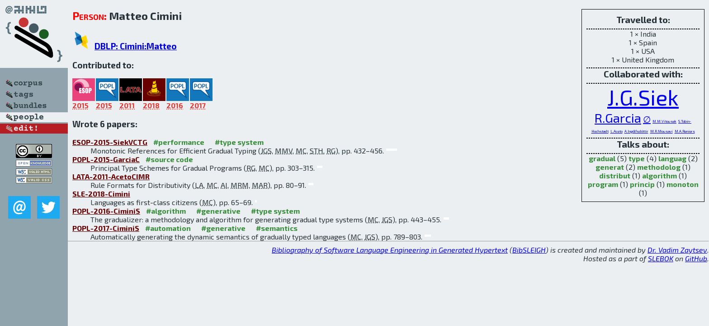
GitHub (696, 258)
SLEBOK (660, 258)
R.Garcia (618, 117)
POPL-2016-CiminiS (106, 210)
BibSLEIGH (529, 249)
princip (642, 184)
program (603, 184)
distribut (614, 175)
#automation (168, 228)
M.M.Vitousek (664, 121)
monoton (682, 184)
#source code (169, 159)
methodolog (659, 167)
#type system (239, 142)
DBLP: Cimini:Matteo (136, 46)
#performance (178, 142)
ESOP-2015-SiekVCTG (109, 142)
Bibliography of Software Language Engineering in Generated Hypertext (390, 249)
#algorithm (166, 210)
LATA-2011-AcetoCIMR (111, 176)
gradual (602, 158)
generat (610, 167)
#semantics (277, 228)
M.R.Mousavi (661, 131)
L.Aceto (616, 131)
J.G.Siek (643, 97)
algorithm (659, 175)
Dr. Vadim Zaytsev (677, 249)
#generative (218, 210)
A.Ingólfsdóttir (636, 131)
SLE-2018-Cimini (101, 193)
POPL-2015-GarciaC (106, 159)
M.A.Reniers (685, 131)
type (637, 158)
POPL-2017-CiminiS (105, 228)
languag (672, 158)
